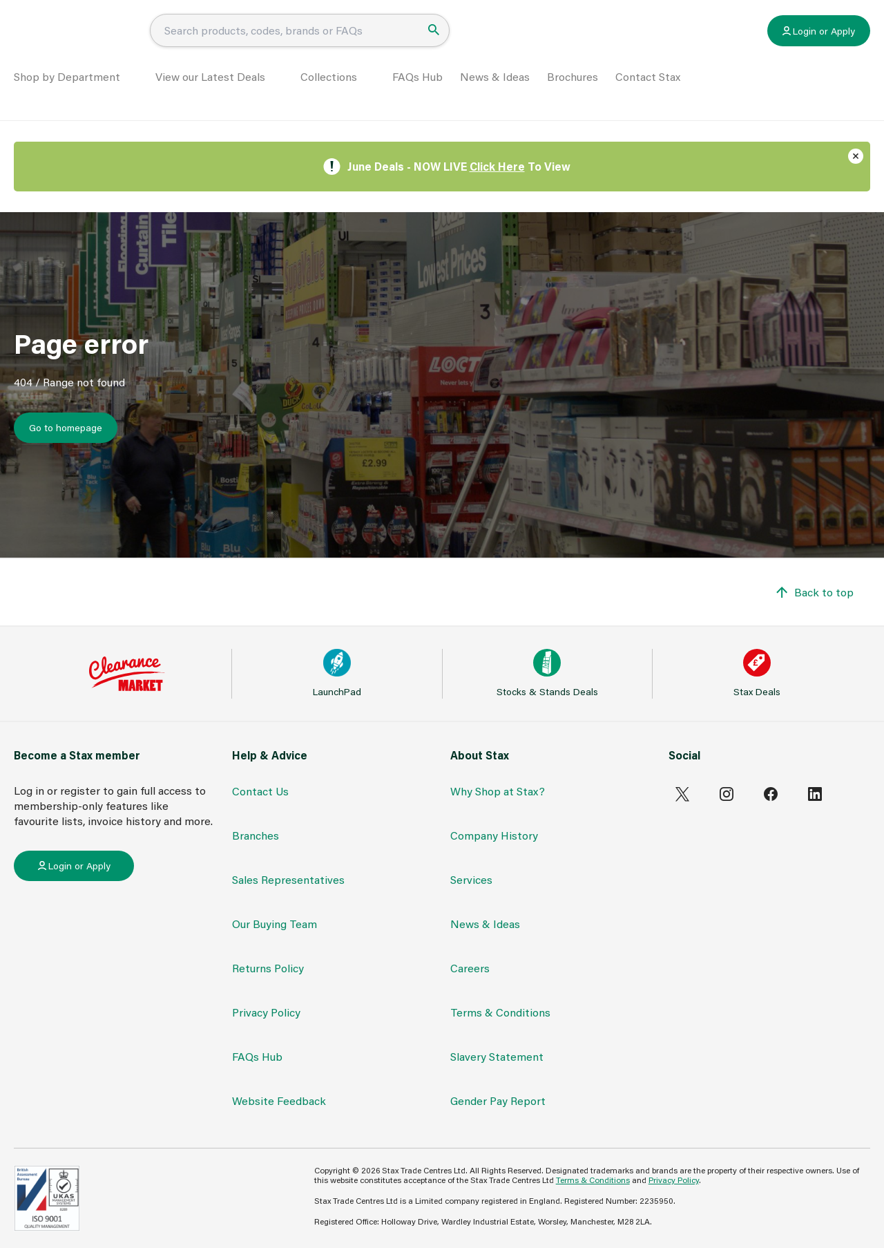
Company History (494, 835)
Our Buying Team (274, 923)
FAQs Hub (417, 94)
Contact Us (260, 791)
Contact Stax (647, 94)
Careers (470, 968)
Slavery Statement (497, 1056)
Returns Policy (268, 968)
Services (471, 879)
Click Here (497, 166)
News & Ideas (495, 94)
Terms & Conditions (500, 1012)
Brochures (572, 94)
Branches (255, 835)
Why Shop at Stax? (497, 791)
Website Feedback (279, 1100)
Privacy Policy (266, 1012)
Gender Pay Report (498, 1100)
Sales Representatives (288, 879)
